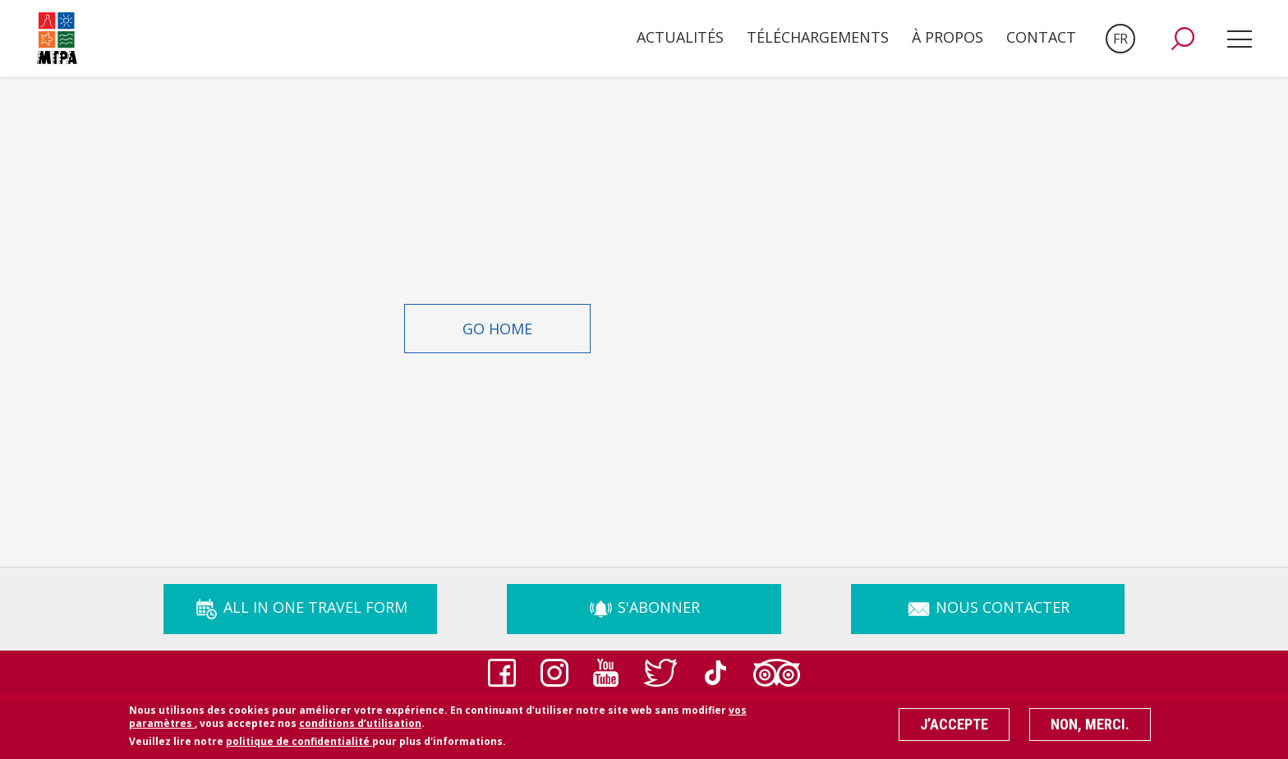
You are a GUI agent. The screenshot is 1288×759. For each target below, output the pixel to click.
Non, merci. (1090, 727)
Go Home (497, 328)
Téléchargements (818, 37)
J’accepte (954, 727)
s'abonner (644, 607)
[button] (1182, 38)
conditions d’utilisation (360, 727)
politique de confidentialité (299, 745)
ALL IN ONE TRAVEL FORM (300, 607)
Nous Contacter (988, 607)
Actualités (680, 37)
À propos (947, 37)
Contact (1041, 37)
